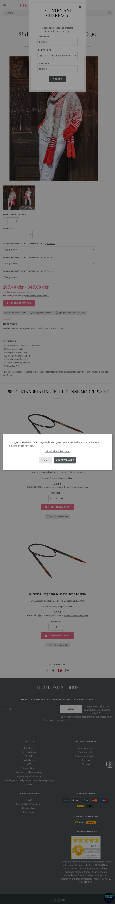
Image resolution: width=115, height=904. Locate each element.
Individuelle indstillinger (57, 451)
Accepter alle (65, 460)
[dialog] (57, 452)
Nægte (45, 460)
